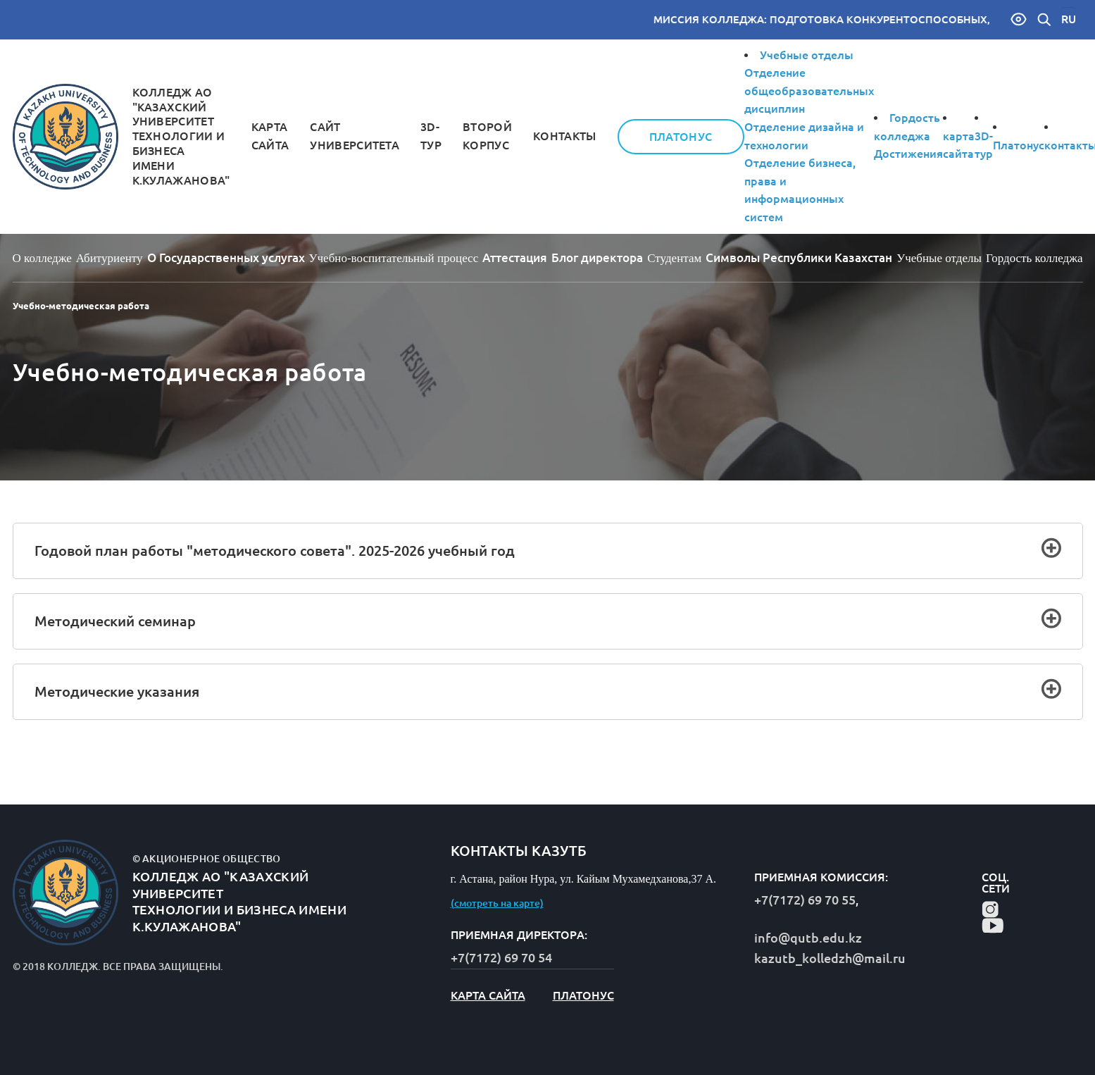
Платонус (681, 136)
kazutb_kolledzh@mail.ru (830, 958)
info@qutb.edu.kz (808, 938)
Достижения (908, 153)
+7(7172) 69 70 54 (501, 957)
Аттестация (514, 257)
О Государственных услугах (226, 257)
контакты (564, 136)
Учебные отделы (806, 55)
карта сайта (488, 995)
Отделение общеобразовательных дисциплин (809, 90)
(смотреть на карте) (497, 903)
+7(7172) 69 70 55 (805, 900)
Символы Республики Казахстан (799, 257)
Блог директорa (597, 257)
